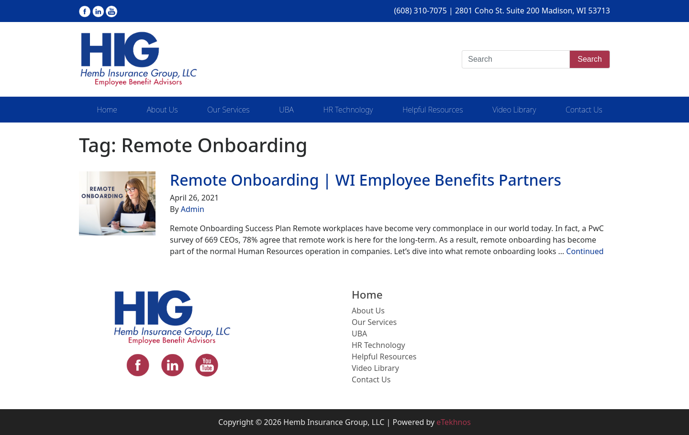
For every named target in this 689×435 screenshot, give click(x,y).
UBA (286, 109)
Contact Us (584, 109)
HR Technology (348, 109)
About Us (162, 109)
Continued (584, 251)
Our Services (228, 109)
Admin (192, 209)
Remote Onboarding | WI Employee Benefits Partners (365, 179)
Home (107, 109)
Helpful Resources (432, 109)
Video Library (514, 109)
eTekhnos (453, 422)
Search (590, 59)
